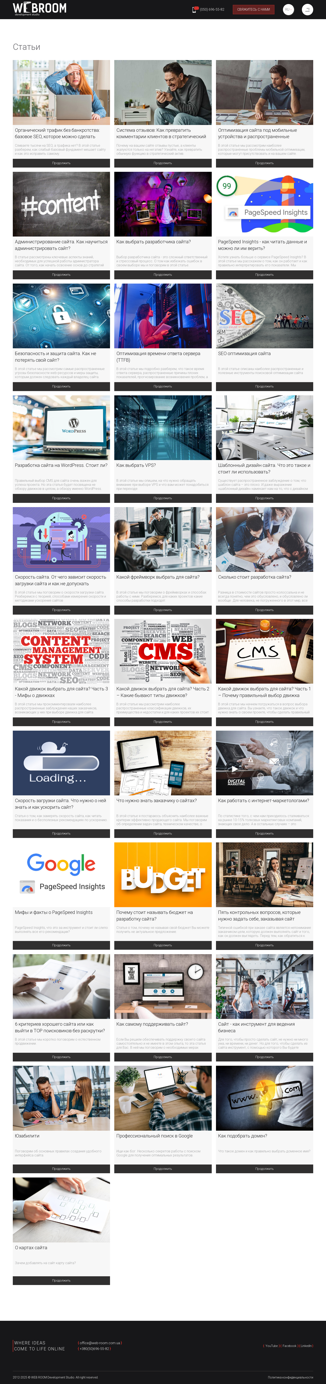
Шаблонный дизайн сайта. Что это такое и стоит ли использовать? (264, 469)
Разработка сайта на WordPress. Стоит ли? (61, 466)
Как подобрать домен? (242, 1137)
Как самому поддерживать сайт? (152, 1025)
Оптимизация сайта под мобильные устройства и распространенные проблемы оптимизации (257, 134)
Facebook (289, 1346)
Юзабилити (27, 1137)
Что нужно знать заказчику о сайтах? (156, 802)
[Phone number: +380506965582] (207, 9)
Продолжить (61, 163)
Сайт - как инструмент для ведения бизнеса (256, 1029)
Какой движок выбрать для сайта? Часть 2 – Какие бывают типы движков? (162, 693)
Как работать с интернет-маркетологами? (263, 802)
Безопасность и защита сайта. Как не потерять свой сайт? (55, 357)
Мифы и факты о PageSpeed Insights (54, 913)
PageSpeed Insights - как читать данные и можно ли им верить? (262, 245)
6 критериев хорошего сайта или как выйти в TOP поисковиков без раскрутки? (60, 1029)
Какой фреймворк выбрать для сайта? (158, 578)
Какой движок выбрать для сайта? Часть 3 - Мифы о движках (61, 693)
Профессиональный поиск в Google (154, 1137)
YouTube (271, 1346)
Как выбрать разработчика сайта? (153, 242)
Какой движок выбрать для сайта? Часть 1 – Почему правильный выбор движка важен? (264, 693)
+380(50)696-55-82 (94, 1349)
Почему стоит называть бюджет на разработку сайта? (154, 917)
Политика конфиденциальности (290, 1378)
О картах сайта (31, 1249)
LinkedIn (306, 1346)
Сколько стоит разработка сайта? (254, 578)
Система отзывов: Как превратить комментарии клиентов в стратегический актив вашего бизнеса (161, 134)
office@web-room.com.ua (100, 1343)
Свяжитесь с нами (252, 9)
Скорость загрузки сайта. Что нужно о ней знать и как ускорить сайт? (60, 805)
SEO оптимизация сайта (244, 354)
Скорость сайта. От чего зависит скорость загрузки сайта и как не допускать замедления (60, 581)
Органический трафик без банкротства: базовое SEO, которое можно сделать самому (57, 134)
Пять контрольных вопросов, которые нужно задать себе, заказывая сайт (259, 917)
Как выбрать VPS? (136, 466)
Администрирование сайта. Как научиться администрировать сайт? (61, 245)
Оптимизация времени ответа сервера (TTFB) (158, 357)
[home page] (39, 9)
